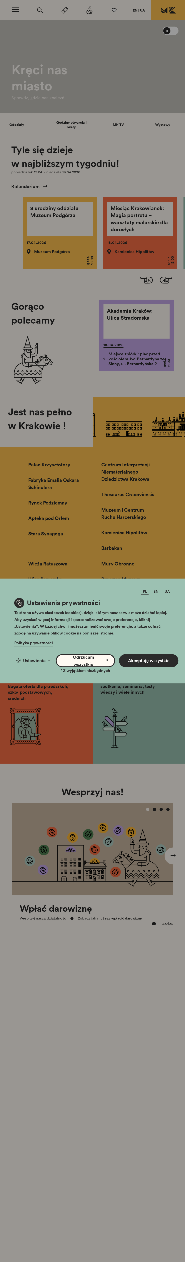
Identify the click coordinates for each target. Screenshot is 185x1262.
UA (142, 10)
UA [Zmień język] (167, 591)
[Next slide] (166, 281)
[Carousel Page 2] (154, 809)
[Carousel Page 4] (168, 809)
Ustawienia (33, 661)
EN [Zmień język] (155, 591)
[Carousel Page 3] (161, 809)
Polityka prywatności (33, 643)
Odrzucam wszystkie (90, 660)
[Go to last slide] (146, 281)
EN (135, 10)
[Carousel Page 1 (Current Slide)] (148, 809)
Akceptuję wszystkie (149, 661)
